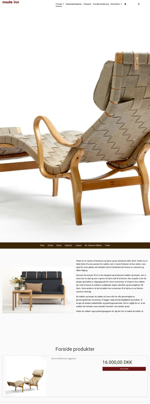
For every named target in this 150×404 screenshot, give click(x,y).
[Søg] (145, 4)
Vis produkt (124, 369)
